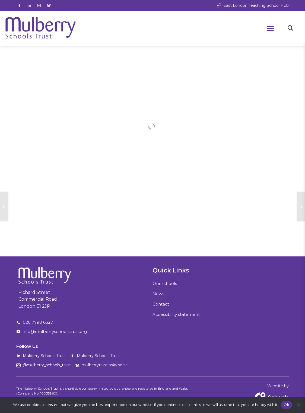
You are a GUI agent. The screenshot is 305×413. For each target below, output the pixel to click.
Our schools (164, 283)
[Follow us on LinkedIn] (29, 5)
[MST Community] (301, 206)
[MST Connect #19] (4, 206)
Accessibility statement (176, 314)
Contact (160, 304)
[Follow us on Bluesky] (49, 5)
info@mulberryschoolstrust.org (55, 331)
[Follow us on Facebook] (19, 5)
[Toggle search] (290, 29)
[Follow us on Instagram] (39, 5)
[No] (298, 405)
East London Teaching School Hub (253, 5)
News (158, 293)
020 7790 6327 (38, 322)
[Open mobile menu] (270, 28)
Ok (286, 404)
